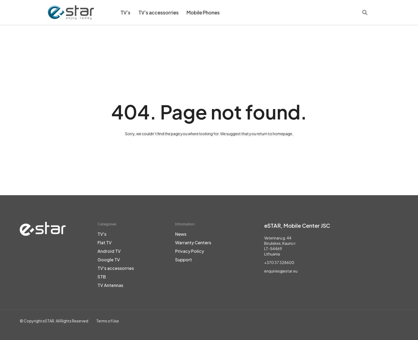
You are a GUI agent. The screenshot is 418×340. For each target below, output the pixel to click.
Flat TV (105, 242)
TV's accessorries (116, 268)
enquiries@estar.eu (281, 271)
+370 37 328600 (279, 262)
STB (102, 276)
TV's (102, 234)
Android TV (109, 251)
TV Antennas (110, 285)
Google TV (109, 259)
